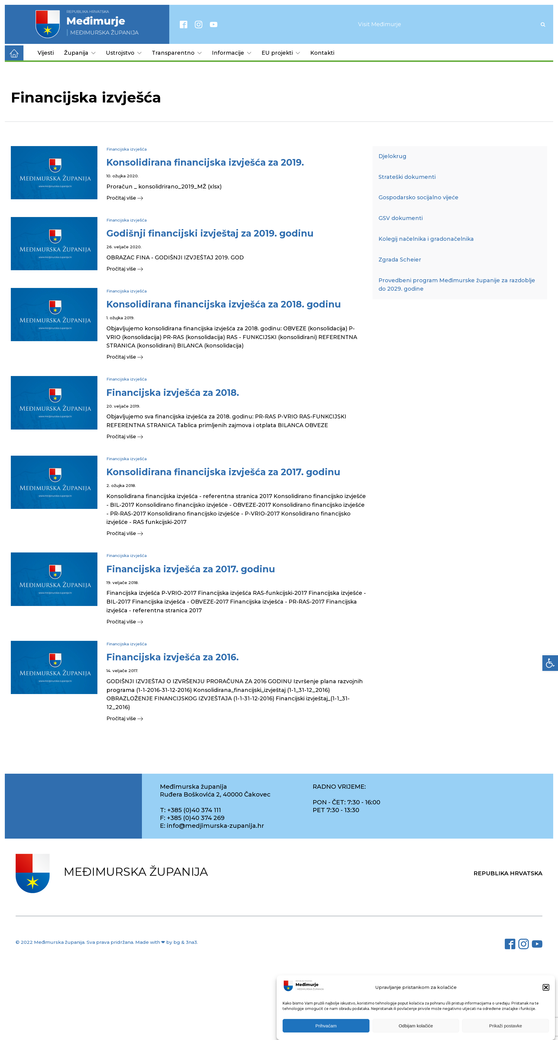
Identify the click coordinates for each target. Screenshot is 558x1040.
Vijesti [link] (46, 53)
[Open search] (543, 24)
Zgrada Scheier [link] (400, 259)
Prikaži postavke (505, 1026)
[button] (546, 988)
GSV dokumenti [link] (401, 218)
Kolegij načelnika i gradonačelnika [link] (426, 239)
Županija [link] (80, 53)
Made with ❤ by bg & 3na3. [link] (166, 942)
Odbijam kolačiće (416, 1026)
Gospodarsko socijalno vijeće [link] (418, 197)
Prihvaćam (326, 1026)
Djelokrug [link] (392, 156)
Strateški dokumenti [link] (407, 177)
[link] (550, 663)
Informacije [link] (231, 53)
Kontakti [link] (322, 53)
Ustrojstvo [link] (124, 53)
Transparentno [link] (177, 53)
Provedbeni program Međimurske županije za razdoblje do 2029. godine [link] (457, 284)
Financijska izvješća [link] (126, 149)
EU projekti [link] (281, 53)
